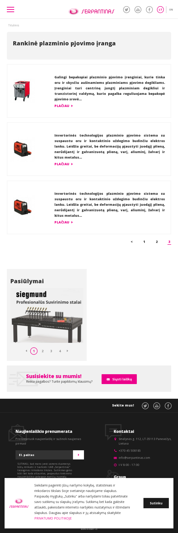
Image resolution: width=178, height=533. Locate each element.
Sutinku (156, 503)
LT (160, 9)
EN (171, 9)
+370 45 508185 (130, 451)
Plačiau (62, 106)
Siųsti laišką (122, 379)
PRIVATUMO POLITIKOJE (53, 518)
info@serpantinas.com (134, 458)
